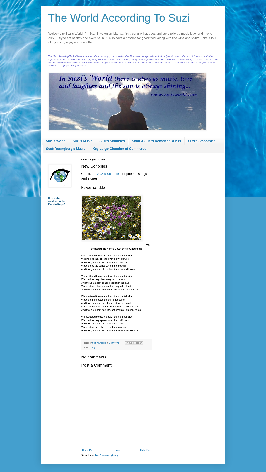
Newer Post (88, 450)
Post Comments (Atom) (106, 455)
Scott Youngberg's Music (66, 149)
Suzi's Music (82, 141)
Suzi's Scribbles (112, 141)
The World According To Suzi (119, 18)
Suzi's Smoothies (201, 141)
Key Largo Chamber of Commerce (119, 149)
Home (117, 450)
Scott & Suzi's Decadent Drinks (156, 141)
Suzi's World (56, 141)
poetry (92, 347)
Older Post (145, 450)
